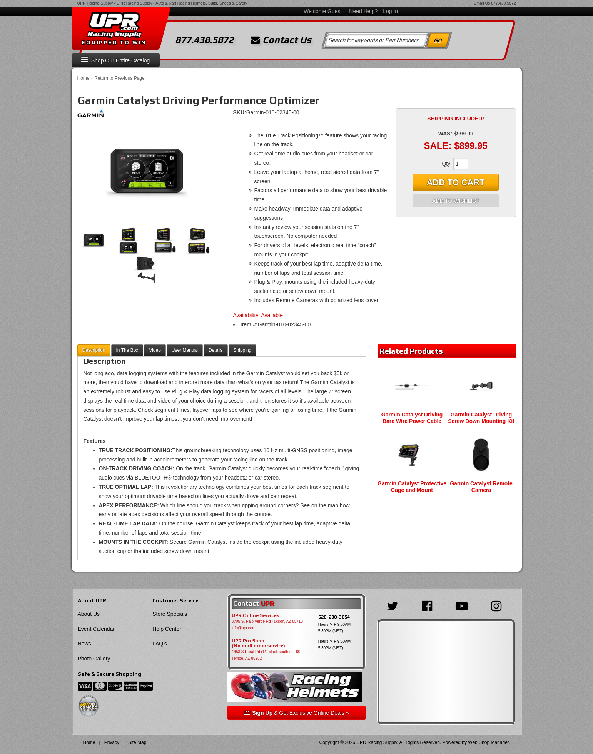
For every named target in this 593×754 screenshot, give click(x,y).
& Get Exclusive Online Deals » (296, 713)
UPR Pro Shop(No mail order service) (258, 643)
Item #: (249, 324)
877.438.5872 (503, 3)
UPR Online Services (255, 615)
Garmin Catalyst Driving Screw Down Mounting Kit (481, 417)
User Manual (185, 350)
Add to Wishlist (455, 201)
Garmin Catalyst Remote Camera (481, 486)
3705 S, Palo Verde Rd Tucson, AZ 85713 (267, 621)
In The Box (127, 350)
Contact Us (281, 40)
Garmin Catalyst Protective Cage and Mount (412, 486)
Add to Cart (456, 182)
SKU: (239, 112)
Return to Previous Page (119, 78)
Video (154, 350)
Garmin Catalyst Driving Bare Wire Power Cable (412, 417)
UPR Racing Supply (95, 3)
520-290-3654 (334, 617)
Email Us (482, 3)
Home (83, 78)
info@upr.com (244, 628)
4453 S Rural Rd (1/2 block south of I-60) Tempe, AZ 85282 (267, 655)
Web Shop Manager (488, 742)
